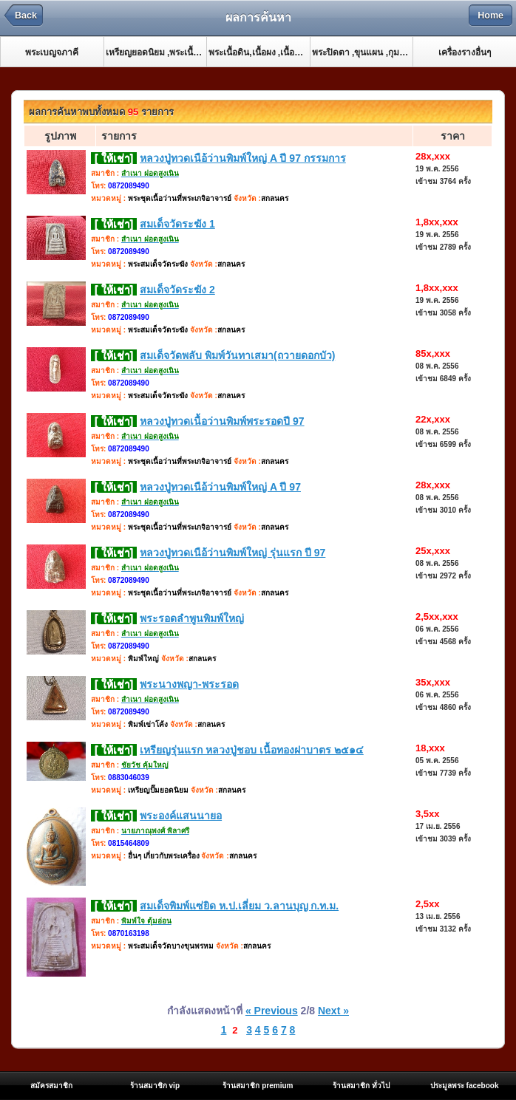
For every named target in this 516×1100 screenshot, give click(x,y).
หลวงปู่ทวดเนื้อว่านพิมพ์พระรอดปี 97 (222, 421)
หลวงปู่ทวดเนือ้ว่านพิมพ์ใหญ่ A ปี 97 (220, 487)
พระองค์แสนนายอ (181, 815)
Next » (333, 1011)
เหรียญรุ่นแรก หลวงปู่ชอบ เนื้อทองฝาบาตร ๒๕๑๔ (252, 750)
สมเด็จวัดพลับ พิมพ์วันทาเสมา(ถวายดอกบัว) (237, 355)
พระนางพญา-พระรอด (189, 684)
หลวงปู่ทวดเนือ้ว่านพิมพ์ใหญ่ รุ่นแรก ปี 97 (232, 552)
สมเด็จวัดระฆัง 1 (177, 224)
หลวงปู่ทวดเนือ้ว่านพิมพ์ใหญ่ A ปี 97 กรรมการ (243, 158)
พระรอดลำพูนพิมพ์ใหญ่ (192, 618)
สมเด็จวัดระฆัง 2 (177, 290)
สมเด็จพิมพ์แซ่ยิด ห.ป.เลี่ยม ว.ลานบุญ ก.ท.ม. (239, 906)
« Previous (271, 1011)
